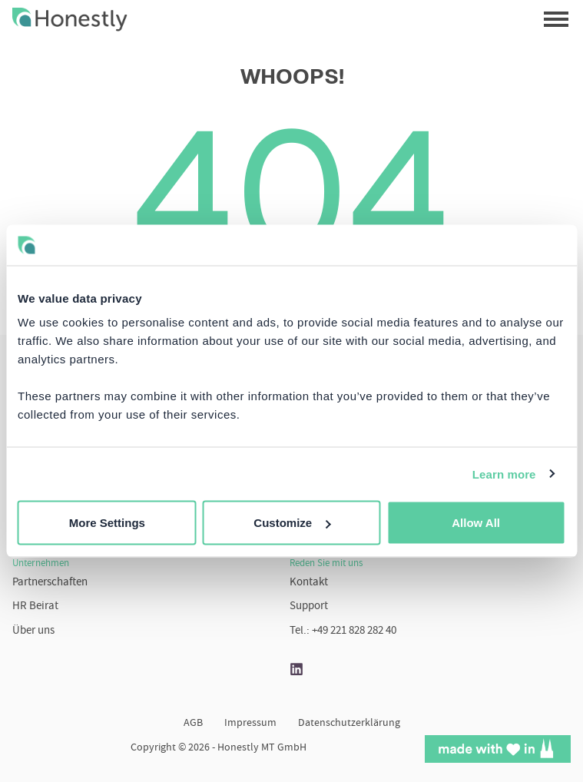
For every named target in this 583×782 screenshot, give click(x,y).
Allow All (476, 522)
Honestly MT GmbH (261, 748)
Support (309, 606)
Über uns (33, 631)
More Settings (107, 522)
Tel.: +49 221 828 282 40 (343, 631)
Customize (291, 522)
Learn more (504, 473)
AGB (193, 723)
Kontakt (309, 582)
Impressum (250, 723)
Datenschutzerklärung (349, 723)
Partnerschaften (50, 582)
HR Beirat (35, 606)
